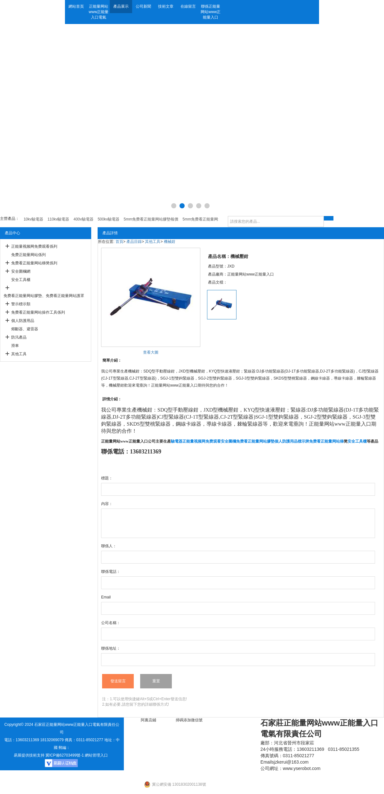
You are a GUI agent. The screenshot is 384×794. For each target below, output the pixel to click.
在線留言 (188, 6)
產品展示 (121, 6)
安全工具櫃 (20, 279)
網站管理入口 (96, 755)
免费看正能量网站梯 (326, 441)
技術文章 (165, 6)
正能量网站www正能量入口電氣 (98, 12)
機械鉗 (169, 241)
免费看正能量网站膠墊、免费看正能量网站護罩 (44, 295)
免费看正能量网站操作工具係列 (38, 312)
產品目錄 (134, 241)
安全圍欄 (228, 441)
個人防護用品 (22, 320)
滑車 (15, 345)
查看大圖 (150, 352)
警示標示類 (20, 304)
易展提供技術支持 (29, 755)
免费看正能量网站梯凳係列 (34, 263)
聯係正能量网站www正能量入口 (210, 12)
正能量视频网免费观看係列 (34, 246)
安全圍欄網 (20, 271)
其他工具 (19, 354)
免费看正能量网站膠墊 (255, 441)
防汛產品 (19, 337)
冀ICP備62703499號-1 (64, 755)
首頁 (119, 241)
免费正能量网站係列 (28, 255)
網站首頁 (76, 6)
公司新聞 (143, 6)
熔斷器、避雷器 (24, 329)
